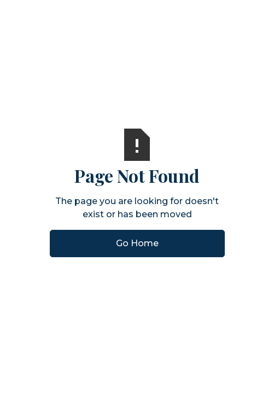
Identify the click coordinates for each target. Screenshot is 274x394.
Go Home (137, 243)
